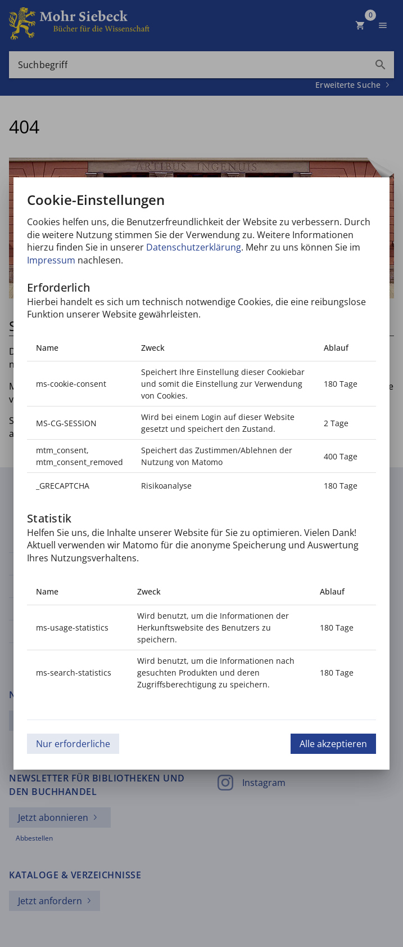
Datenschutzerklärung (193, 247)
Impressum (51, 260)
